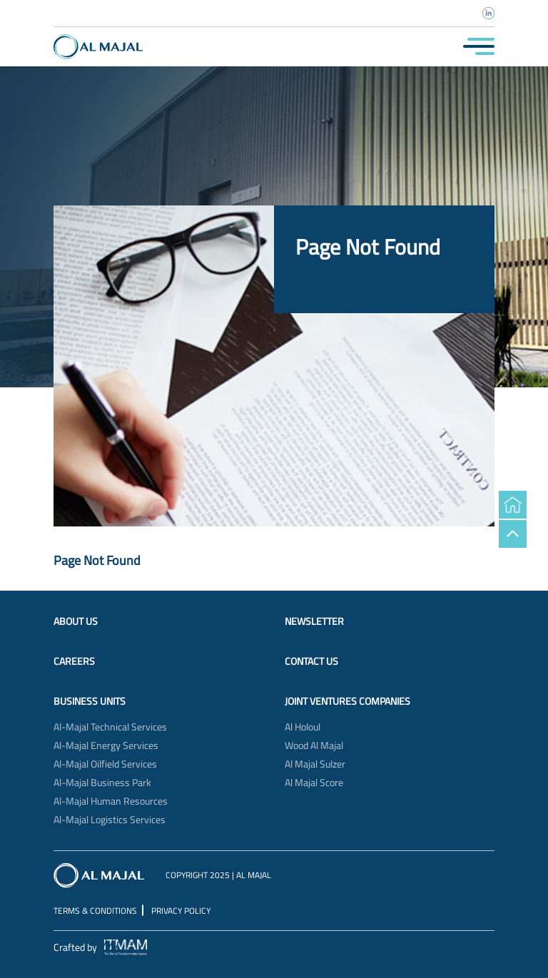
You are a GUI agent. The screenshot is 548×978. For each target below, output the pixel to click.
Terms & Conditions (95, 910)
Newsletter (314, 621)
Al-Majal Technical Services (110, 727)
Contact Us (311, 661)
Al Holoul (302, 727)
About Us (76, 621)
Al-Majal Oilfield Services (105, 764)
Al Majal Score (314, 782)
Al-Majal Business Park (102, 782)
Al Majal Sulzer (315, 764)
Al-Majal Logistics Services (110, 819)
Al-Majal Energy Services (106, 745)
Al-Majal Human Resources (111, 801)
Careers (74, 661)
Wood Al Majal (314, 745)
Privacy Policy (180, 910)
